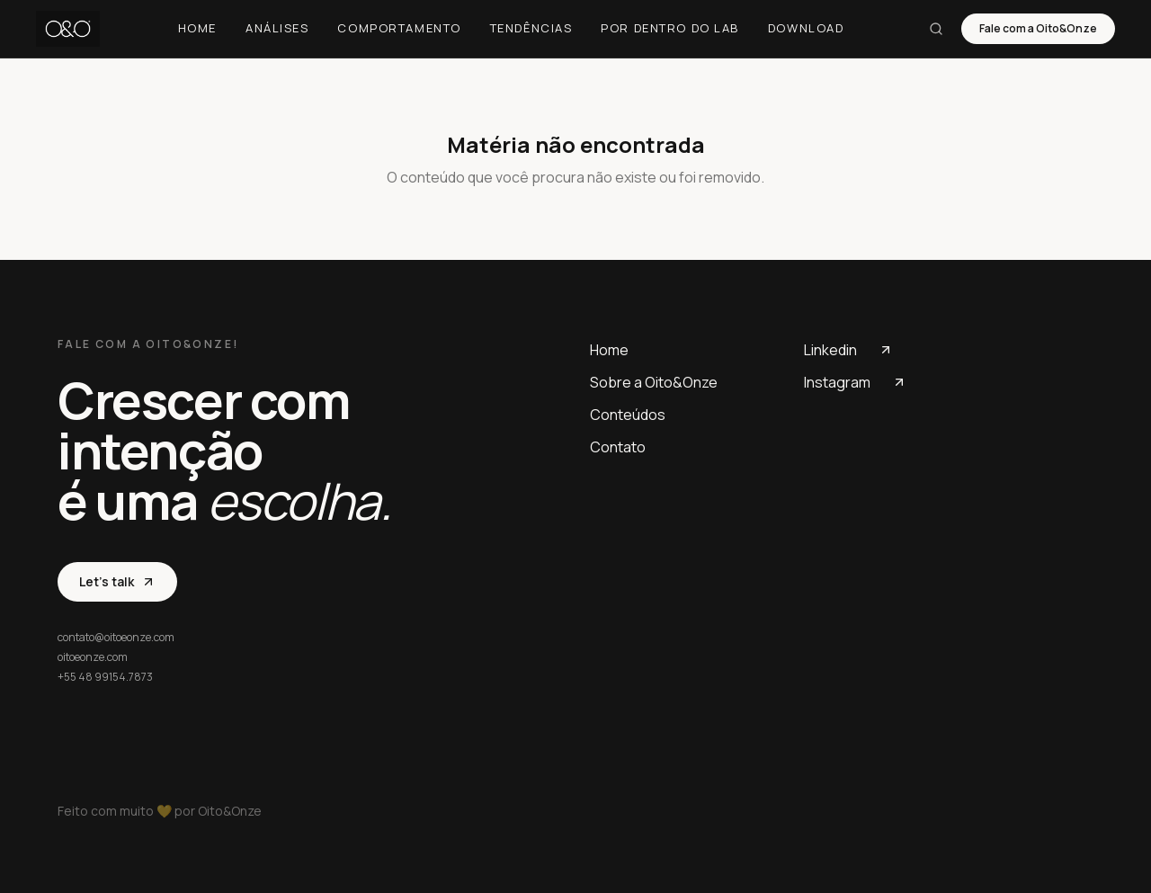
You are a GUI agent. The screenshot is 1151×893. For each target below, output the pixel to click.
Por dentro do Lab (670, 28)
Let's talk (117, 581)
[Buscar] (936, 28)
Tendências (531, 28)
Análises (276, 28)
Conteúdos (627, 414)
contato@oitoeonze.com (116, 637)
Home (197, 28)
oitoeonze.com (93, 657)
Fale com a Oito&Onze (1038, 28)
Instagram (855, 382)
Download (805, 28)
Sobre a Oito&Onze (654, 382)
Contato (618, 447)
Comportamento (398, 28)
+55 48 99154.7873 (105, 677)
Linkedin (848, 350)
